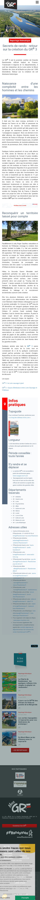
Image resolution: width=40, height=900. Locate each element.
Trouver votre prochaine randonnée (10, 853)
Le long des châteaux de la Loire (19, 417)
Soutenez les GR (19, 826)
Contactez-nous (20, 894)
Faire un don (17, 860)
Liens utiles (20, 883)
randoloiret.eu (32, 590)
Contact (20, 868)
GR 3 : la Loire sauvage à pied (13, 383)
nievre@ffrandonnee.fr (20, 582)
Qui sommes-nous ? (20, 889)
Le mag (22, 849)
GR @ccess (8, 849)
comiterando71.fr (18, 578)
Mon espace (8, 858)
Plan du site (24, 866)
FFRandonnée (16, 866)
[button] (4, 896)
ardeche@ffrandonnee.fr (20, 540)
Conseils (23, 856)
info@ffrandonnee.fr (19, 536)
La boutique (24, 858)
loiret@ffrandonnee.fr (20, 590)
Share (19, 690)
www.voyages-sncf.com (20, 476)
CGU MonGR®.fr (12, 868)
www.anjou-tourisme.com (21, 620)
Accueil (7, 846)
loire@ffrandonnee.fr (19, 554)
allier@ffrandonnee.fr (20, 568)
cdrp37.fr (30, 601)
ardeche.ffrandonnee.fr (20, 543)
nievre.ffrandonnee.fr (19, 585)
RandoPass (24, 846)
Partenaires (20, 877)
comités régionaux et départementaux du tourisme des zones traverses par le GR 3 (23, 629)
